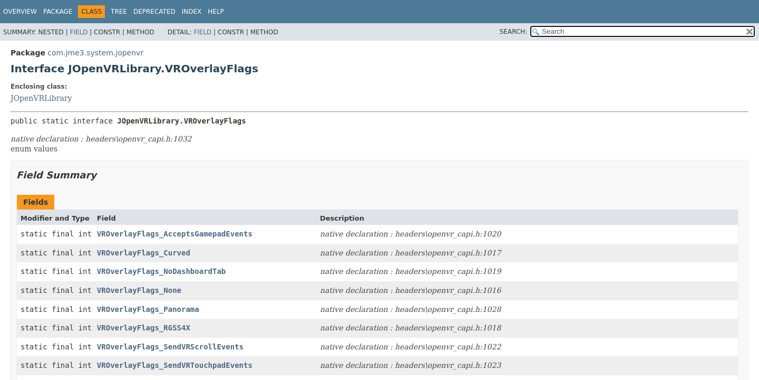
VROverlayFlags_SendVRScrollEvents (170, 347)
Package (57, 11)
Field (78, 32)
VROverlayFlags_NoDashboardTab (161, 271)
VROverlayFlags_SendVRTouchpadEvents (174, 365)
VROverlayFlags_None (139, 290)
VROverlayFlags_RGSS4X (143, 328)
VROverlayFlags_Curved (143, 253)
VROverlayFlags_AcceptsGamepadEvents (174, 234)
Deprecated (154, 11)
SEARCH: (514, 31)
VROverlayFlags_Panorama (148, 309)
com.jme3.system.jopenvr (95, 53)
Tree (119, 11)
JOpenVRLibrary (41, 98)
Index (192, 11)
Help (216, 11)
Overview (20, 11)
